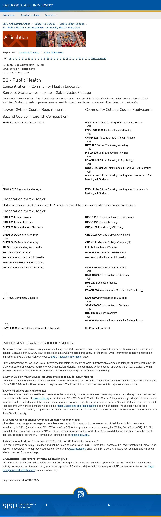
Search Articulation (30, 15)
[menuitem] (9, 15)
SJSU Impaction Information (66, 356)
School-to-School (45, 24)
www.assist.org (41, 398)
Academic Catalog (29, 52)
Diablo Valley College (71, 24)
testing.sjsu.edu (80, 434)
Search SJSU (51, 15)
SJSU (28, 5)
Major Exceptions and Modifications (76, 405)
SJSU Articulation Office (16, 24)
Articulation (9, 15)
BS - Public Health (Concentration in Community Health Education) (41, 27)
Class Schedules (53, 52)
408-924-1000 (120, 505)
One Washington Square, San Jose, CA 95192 (76, 505)
